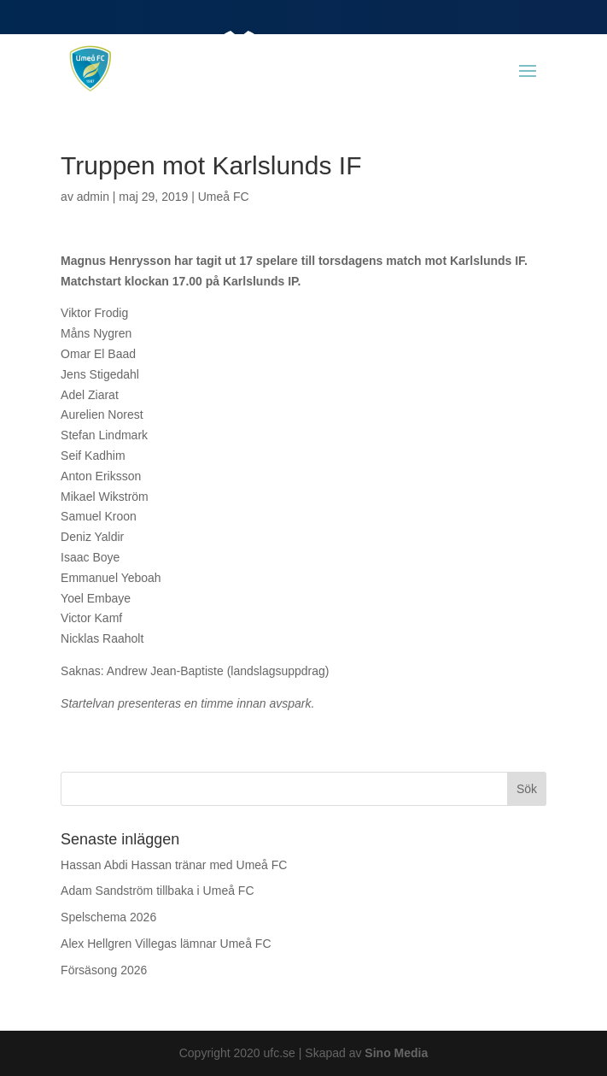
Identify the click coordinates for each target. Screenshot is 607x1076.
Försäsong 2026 (104, 970)
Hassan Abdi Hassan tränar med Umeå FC (174, 865)
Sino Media (396, 1053)
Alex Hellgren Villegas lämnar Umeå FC (166, 943)
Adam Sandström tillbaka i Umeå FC (157, 890)
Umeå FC (223, 196)
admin (93, 196)
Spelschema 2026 (108, 917)
